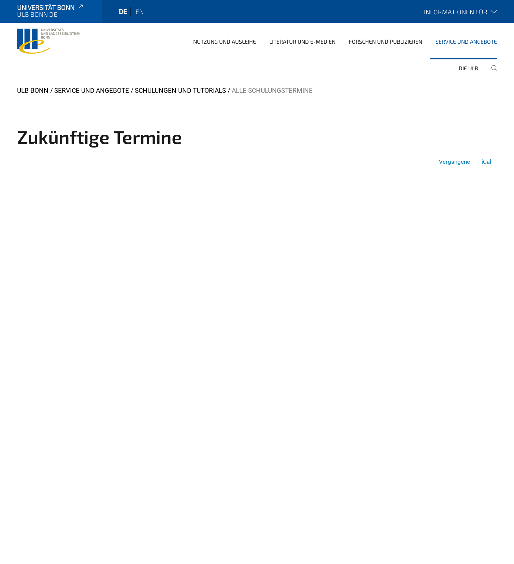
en (139, 11)
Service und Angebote (466, 41)
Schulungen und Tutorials (180, 91)
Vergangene (454, 161)
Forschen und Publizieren (385, 41)
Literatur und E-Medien (302, 41)
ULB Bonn (32, 91)
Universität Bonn (51, 7)
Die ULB (468, 68)
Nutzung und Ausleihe (224, 41)
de (123, 11)
